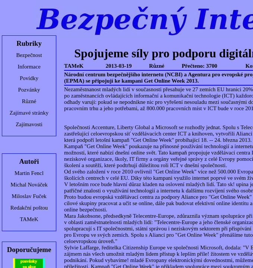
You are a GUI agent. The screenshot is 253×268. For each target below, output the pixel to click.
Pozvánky (29, 90)
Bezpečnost (29, 55)
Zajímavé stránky (29, 113)
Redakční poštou (29, 208)
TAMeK (29, 219)
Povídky (29, 78)
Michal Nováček (29, 185)
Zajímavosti (29, 124)
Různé (29, 101)
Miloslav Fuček (29, 196)
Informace (29, 67)
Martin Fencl (29, 173)
